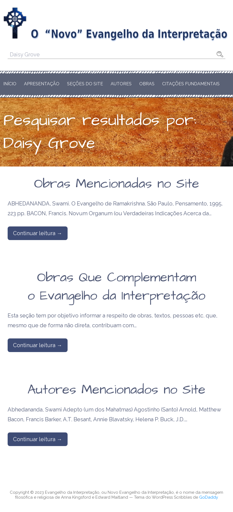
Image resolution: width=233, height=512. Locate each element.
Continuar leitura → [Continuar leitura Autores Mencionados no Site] (37, 439)
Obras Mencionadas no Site (116, 184)
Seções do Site (85, 83)
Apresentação (41, 83)
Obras (147, 83)
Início (9, 83)
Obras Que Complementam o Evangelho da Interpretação (116, 287)
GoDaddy (208, 497)
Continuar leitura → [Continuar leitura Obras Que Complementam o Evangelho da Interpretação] (37, 345)
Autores (121, 83)
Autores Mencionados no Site (116, 390)
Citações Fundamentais (191, 83)
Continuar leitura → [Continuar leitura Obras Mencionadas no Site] (37, 233)
